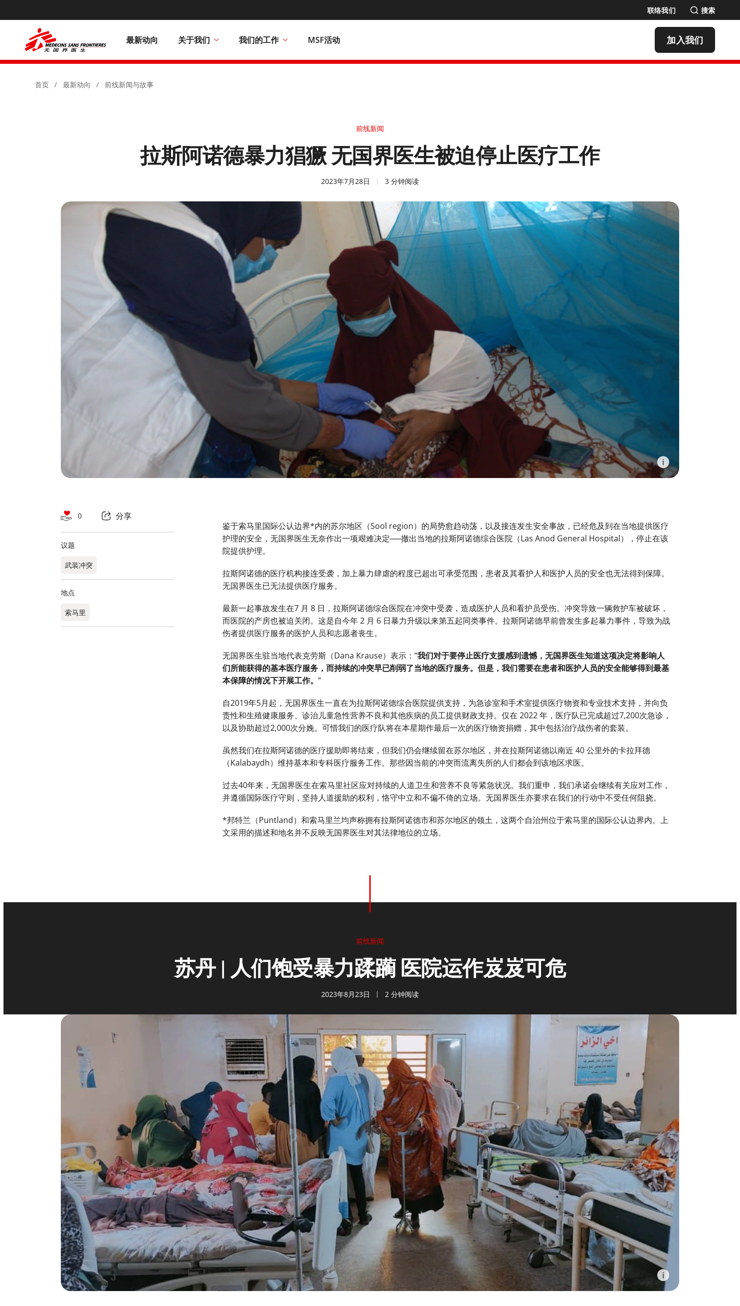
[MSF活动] (324, 39)
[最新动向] (142, 39)
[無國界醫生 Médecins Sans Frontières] (65, 40)
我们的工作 (263, 39)
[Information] (663, 462)
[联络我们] (661, 10)
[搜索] (702, 10)
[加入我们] (685, 40)
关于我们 (198, 39)
